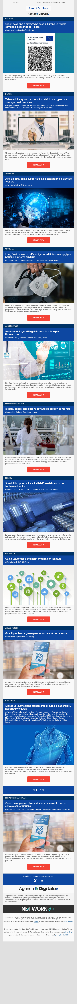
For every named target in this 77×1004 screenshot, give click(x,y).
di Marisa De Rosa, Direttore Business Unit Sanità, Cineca (26, 338)
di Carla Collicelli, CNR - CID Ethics (17, 562)
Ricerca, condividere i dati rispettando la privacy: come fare (37, 408)
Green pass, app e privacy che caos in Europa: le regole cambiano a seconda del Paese (35, 25)
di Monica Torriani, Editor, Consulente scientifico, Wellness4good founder (32, 489)
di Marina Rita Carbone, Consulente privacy (21, 412)
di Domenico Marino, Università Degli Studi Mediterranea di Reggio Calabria (32, 260)
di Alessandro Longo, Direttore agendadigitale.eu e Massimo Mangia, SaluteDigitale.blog (37, 809)
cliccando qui (68, 932)
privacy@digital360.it (62, 935)
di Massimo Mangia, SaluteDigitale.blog (19, 30)
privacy (36, 922)
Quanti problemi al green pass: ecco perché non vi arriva (36, 633)
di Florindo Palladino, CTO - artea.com (19, 185)
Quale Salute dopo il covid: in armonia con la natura (33, 558)
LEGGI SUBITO (38, 85)
